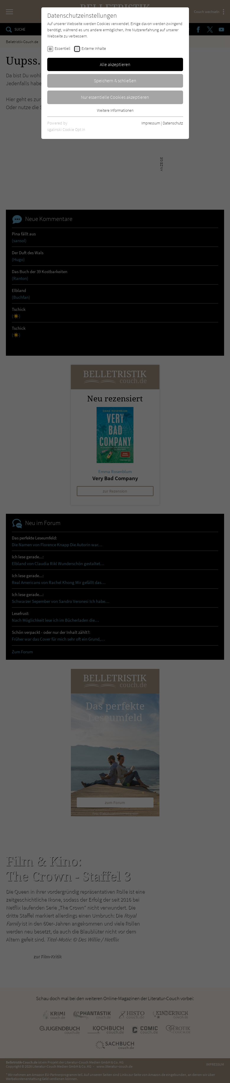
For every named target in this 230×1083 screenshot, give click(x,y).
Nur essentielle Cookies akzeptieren (115, 97)
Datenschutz (173, 123)
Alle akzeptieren (115, 64)
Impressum (150, 123)
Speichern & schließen (115, 80)
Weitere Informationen (115, 110)
